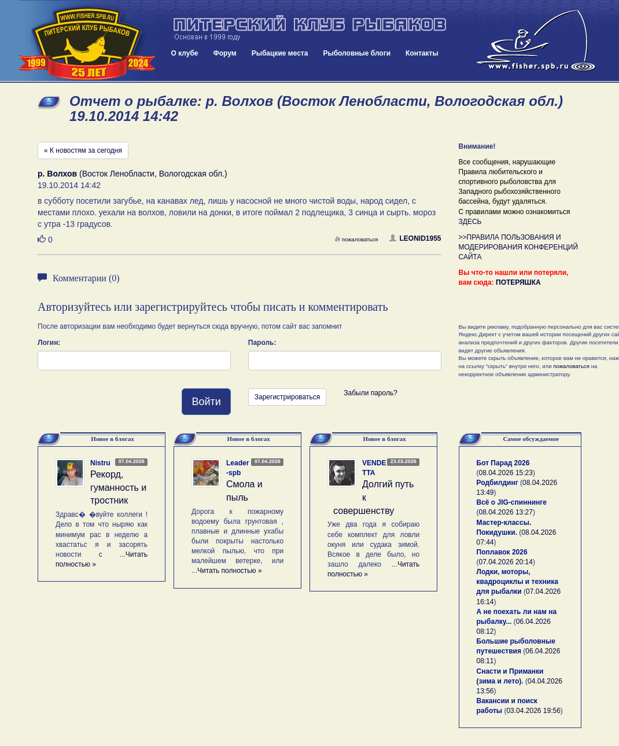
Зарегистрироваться (287, 397)
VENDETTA (374, 468)
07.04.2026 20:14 (506, 562)
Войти (205, 401)
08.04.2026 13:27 (506, 512)
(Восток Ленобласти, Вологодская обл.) (132, 173)
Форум (225, 53)
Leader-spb (237, 468)
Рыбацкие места (280, 53)
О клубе (184, 53)
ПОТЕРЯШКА (518, 282)
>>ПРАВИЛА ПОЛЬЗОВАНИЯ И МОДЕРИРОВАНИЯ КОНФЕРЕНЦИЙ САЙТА (519, 247)
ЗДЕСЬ (470, 222)
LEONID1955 (415, 238)
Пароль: (262, 343)
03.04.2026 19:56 (533, 711)
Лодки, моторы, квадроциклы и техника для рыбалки (517, 582)
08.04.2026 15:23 (506, 473)
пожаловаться (356, 239)
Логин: (49, 343)
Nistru (100, 463)
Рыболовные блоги (356, 53)
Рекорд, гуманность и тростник (118, 487)
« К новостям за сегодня (83, 150)
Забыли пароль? (370, 393)
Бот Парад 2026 (503, 463)
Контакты (422, 53)
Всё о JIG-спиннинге (512, 502)
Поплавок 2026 (502, 552)
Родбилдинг (497, 483)
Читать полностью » (229, 571)
